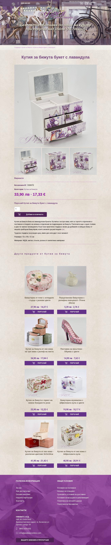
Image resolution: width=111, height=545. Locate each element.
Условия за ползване (66, 488)
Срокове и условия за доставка (71, 494)
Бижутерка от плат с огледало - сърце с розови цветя (39, 299)
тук (63, 229)
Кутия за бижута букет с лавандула (44, 47)
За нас (19, 488)
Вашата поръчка (91, 3)
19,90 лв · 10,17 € (71, 409)
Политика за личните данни (69, 501)
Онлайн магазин (23, 494)
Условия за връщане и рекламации (73, 497)
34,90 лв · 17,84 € (39, 358)
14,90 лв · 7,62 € (72, 358)
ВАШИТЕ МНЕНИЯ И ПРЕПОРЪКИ (35, 540)
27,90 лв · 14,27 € (39, 307)
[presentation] (18, 102)
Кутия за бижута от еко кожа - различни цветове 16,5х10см (39, 452)
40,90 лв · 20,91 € (71, 460)
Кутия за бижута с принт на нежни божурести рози (39, 401)
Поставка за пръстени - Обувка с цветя (71, 350)
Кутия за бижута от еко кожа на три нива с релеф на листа (39, 350)
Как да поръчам (23, 491)
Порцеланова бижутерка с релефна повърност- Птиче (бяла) (71, 300)
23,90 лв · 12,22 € (39, 409)
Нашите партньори (24, 497)
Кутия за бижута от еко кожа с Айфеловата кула (71, 452)
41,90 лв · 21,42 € (39, 460)
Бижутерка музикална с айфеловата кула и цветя (72, 401)
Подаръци (17, 47)
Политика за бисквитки (67, 504)
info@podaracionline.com (30, 533)
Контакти (20, 501)
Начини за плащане (66, 491)
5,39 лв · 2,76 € (71, 307)
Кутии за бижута (27, 47)
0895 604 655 (25, 3)
